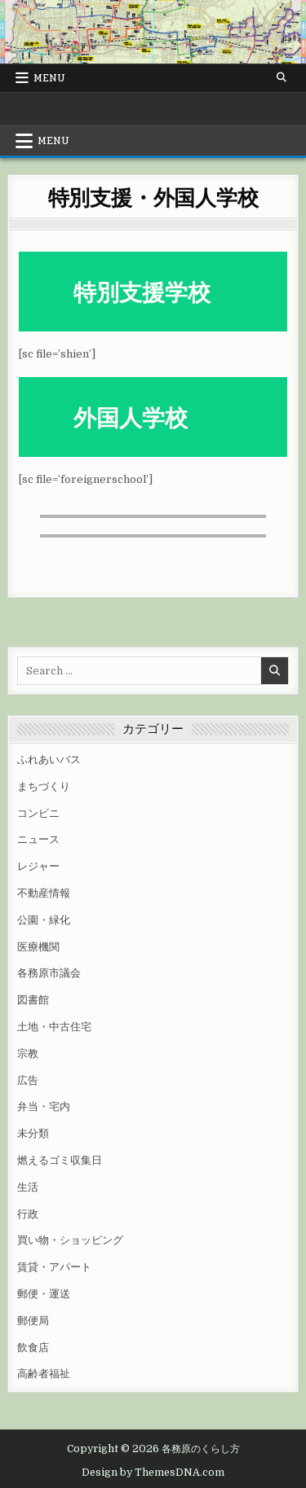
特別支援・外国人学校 (153, 196)
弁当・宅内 (43, 1106)
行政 (27, 1214)
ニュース (38, 839)
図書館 (33, 1000)
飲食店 (33, 1347)
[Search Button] (281, 77)
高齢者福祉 (43, 1373)
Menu (49, 78)
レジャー (38, 866)
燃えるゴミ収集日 (59, 1160)
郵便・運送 (43, 1294)
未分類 (33, 1133)
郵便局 (33, 1321)
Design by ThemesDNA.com (153, 1472)
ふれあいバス (49, 759)
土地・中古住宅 (54, 1027)
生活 (27, 1187)
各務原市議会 (49, 973)
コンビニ (38, 813)
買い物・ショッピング (70, 1240)
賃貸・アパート (54, 1267)
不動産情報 (43, 893)
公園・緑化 (43, 920)
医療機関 (38, 947)
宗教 (27, 1053)
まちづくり (43, 786)
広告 (27, 1080)
